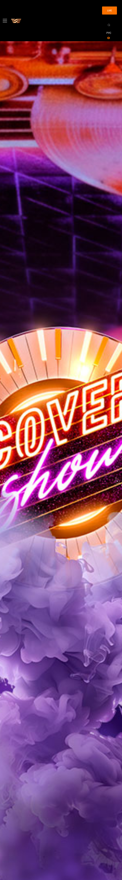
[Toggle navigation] (5, 20)
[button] (4, 481)
